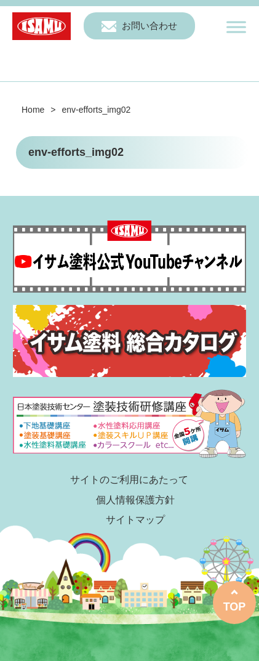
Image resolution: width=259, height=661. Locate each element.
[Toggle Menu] (236, 27)
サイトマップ (135, 519)
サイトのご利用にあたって (129, 479)
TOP (234, 607)
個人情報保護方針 (135, 500)
